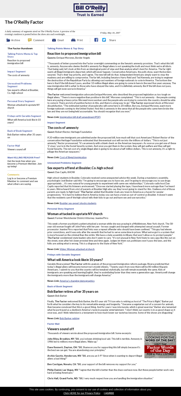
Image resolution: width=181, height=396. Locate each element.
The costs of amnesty (18, 75)
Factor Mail (53, 324)
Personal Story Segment (60, 208)
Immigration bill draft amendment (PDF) (80, 117)
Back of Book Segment (59, 286)
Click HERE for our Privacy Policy (81, 393)
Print (80, 40)
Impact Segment (56, 122)
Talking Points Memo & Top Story (65, 48)
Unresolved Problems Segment (64, 163)
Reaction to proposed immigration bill (18, 62)
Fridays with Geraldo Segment (63, 254)
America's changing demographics (77, 280)
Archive (15, 40)
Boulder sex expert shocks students (78, 203)
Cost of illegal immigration (73, 157)
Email (60, 40)
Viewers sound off (16, 149)
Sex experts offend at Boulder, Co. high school (23, 91)
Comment (38, 40)
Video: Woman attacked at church (77, 249)
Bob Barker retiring (69, 318)
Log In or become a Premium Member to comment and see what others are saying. (22, 181)
